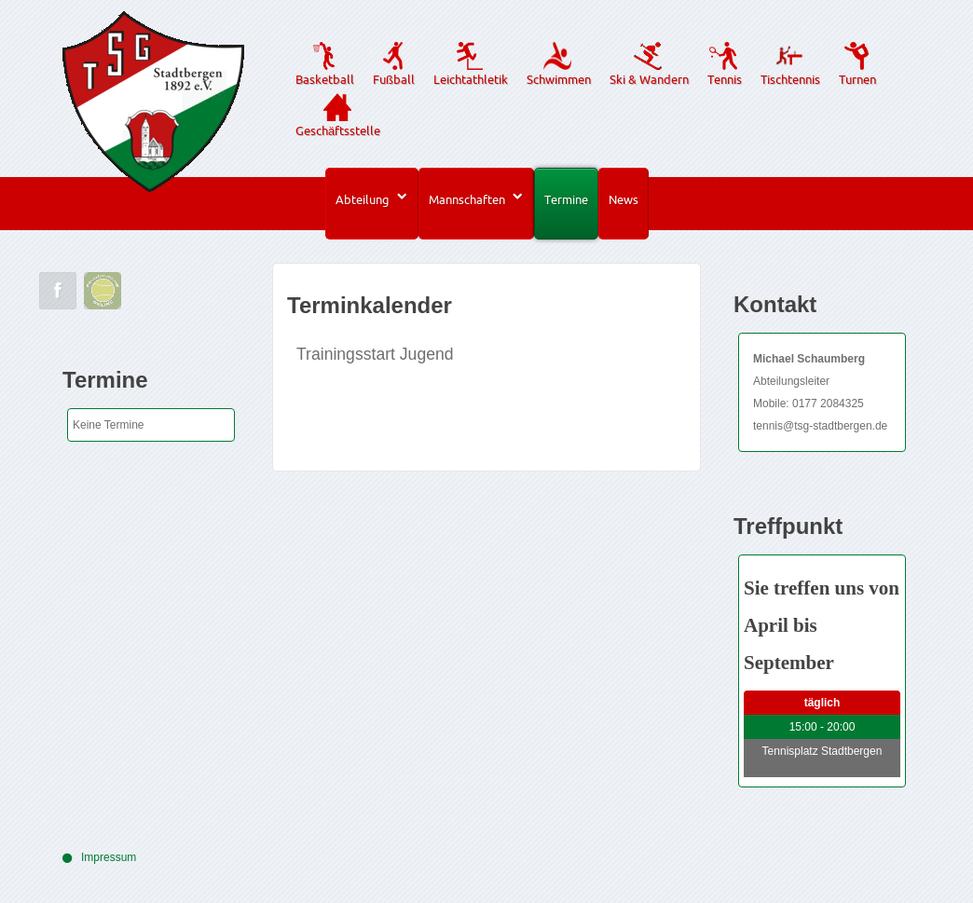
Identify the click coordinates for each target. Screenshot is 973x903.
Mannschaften (467, 199)
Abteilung (363, 199)
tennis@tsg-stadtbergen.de (820, 425)
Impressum (108, 857)
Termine (566, 199)
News (623, 199)
